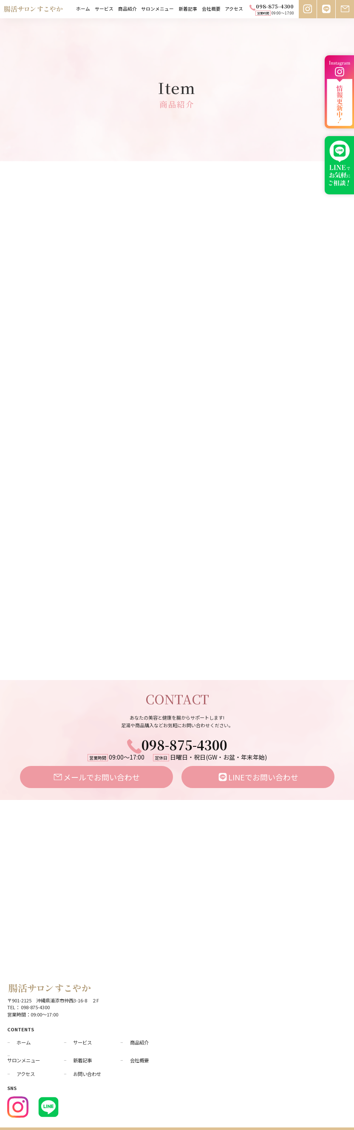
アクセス (234, 9)
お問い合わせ (87, 1058)
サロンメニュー (157, 9)
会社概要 (211, 9)
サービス (104, 9)
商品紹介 (127, 9)
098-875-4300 (177, 729)
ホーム (83, 9)
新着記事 (187, 9)
